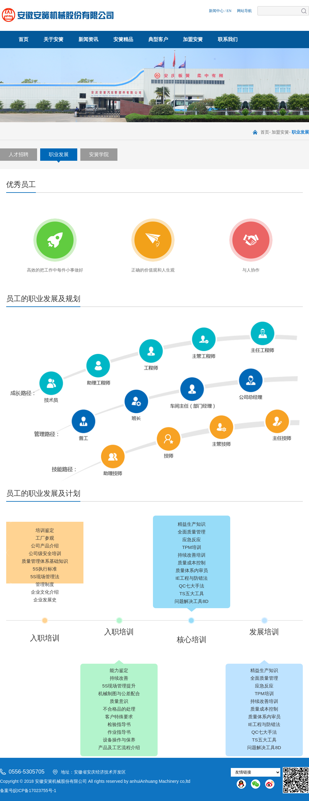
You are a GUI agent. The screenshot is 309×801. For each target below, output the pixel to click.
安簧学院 (99, 154)
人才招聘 (18, 154)
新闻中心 (216, 11)
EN (228, 11)
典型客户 (158, 39)
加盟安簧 (193, 39)
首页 (23, 39)
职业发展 (59, 154)
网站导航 (244, 10)
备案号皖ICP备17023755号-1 (28, 790)
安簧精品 (123, 39)
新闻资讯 (88, 39)
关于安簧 (53, 39)
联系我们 (228, 39)
